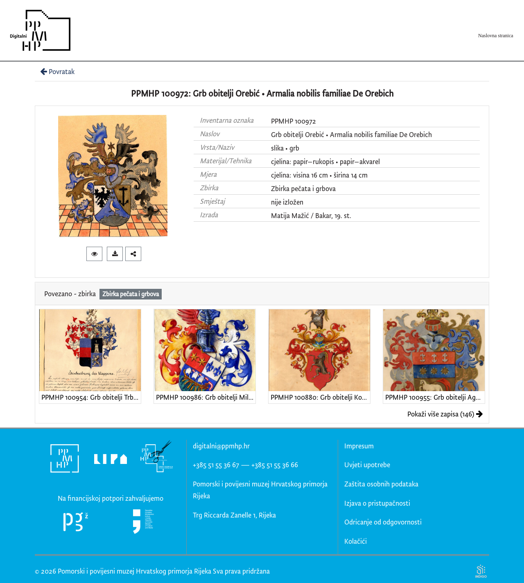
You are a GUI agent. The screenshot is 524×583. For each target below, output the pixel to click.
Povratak (56, 71)
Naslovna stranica (495, 35)
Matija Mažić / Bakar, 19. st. (311, 215)
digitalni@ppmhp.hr (221, 445)
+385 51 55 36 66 (274, 464)
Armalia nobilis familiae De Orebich (381, 134)
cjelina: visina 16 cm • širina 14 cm (319, 175)
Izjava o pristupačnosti (377, 503)
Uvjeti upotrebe (367, 464)
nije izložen (287, 202)
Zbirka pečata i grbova (303, 188)
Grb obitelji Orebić (297, 134)
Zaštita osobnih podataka (381, 483)
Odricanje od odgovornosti (383, 522)
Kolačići (355, 541)
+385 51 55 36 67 (216, 464)
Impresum (359, 445)
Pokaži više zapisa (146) (445, 414)
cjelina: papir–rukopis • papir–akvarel (325, 161)
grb (294, 148)
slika (277, 148)
